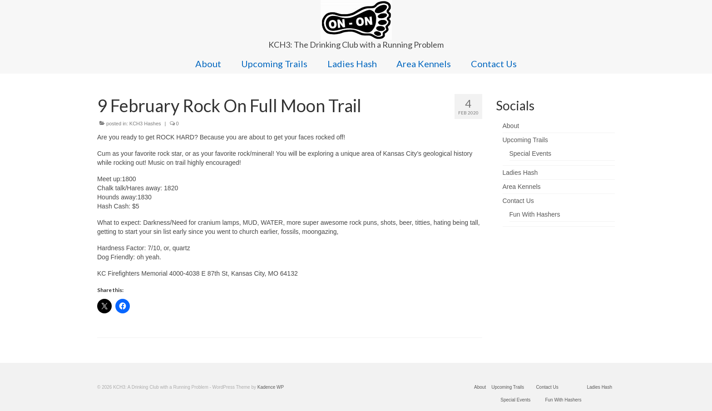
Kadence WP (270, 387)
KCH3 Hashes (145, 123)
